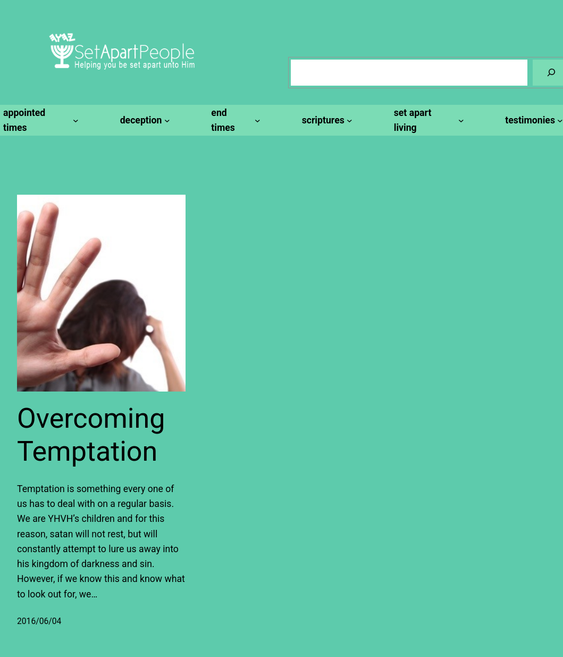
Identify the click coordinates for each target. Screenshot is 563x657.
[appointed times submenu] (39, 120)
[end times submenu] (234, 120)
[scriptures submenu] (325, 120)
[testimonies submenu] (532, 120)
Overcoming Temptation (91, 435)
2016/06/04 (39, 621)
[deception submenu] (143, 120)
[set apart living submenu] (427, 120)
